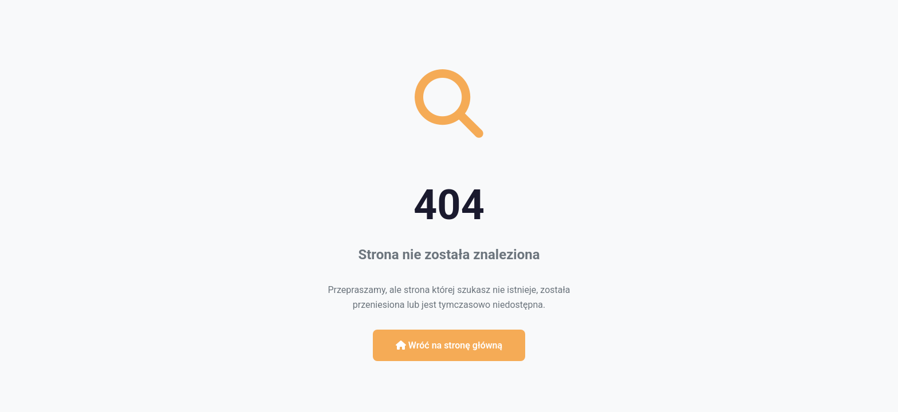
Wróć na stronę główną (449, 345)
